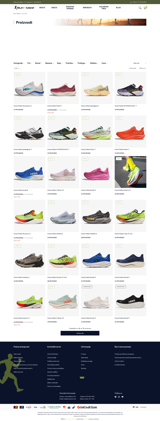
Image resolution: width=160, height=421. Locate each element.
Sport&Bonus (37, 2)
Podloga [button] (82, 63)
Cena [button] (105, 63)
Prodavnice (29, 2)
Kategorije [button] (19, 63)
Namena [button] (49, 63)
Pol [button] (30, 63)
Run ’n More (17, 13)
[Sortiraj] (140, 63)
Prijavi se (135, 2)
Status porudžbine (18, 2)
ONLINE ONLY (87, 286)
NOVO (18, 74)
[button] (140, 7)
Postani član (143, 2)
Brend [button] (38, 63)
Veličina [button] (94, 63)
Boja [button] (60, 63)
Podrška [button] (70, 63)
